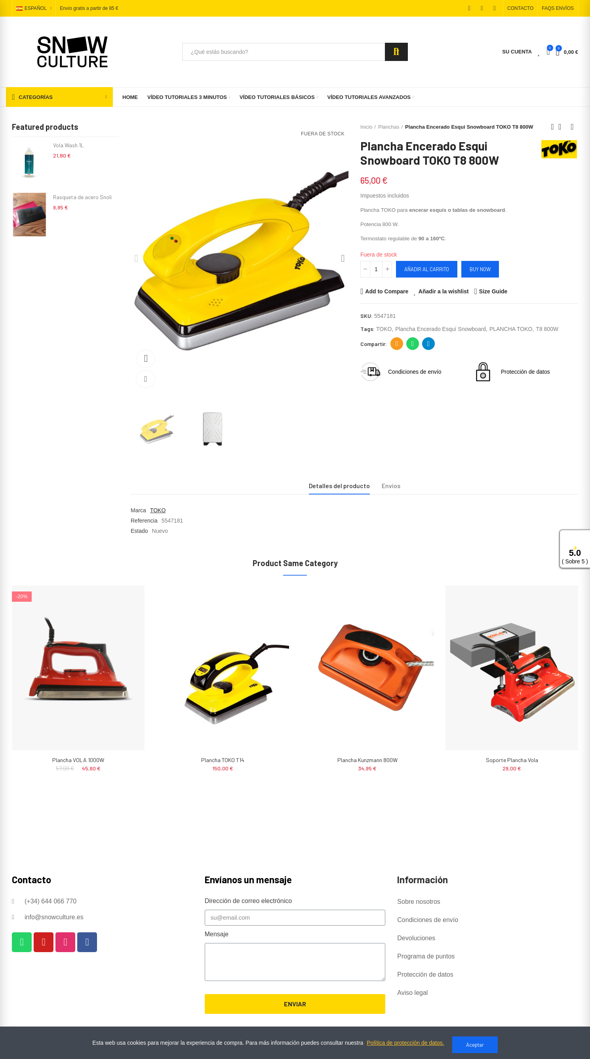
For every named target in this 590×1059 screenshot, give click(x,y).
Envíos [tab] (391, 485)
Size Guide (493, 291)
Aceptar (475, 1045)
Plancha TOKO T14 (222, 760)
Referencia (144, 520)
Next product (572, 127)
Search (396, 52)
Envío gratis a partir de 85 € (89, 8)
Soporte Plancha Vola (512, 760)
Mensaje (216, 934)
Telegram (428, 343)
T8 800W (547, 329)
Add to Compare (386, 291)
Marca (138, 510)
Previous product (552, 127)
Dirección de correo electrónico (397, 343)
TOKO (384, 329)
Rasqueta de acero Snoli (82, 197)
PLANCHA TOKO (510, 329)
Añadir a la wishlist (444, 291)
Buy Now (480, 269)
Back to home (562, 127)
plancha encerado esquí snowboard (440, 329)
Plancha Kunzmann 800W (367, 760)
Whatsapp (412, 343)
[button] (520, 8)
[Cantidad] (376, 269)
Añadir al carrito (426, 269)
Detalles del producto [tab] (339, 485)
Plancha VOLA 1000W (78, 760)
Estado (139, 531)
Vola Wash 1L (68, 145)
